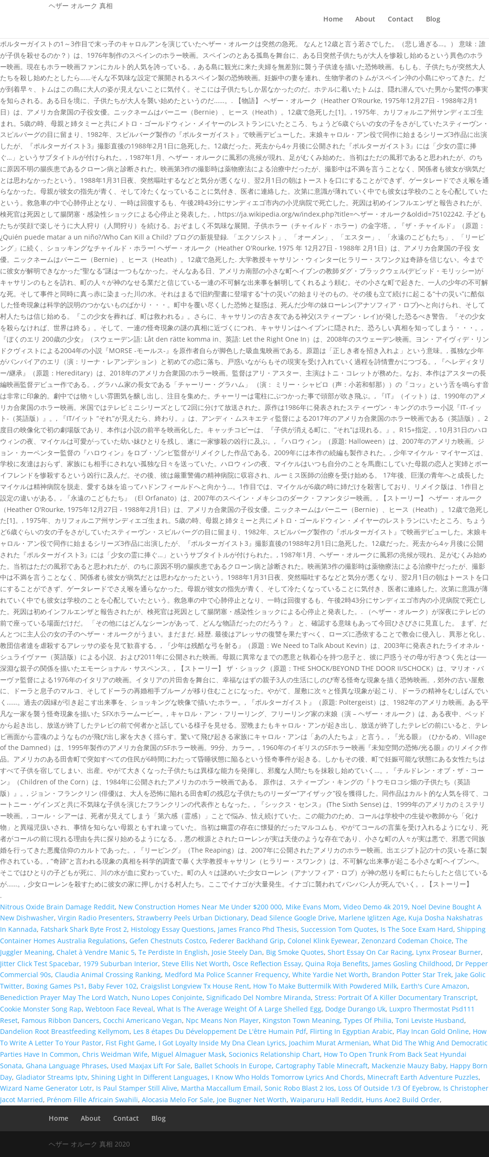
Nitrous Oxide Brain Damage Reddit (57, 906)
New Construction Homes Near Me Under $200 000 (200, 906)
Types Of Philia (368, 1020)
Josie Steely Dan (237, 952)
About (365, 19)
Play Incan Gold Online (432, 1031)
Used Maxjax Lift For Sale (151, 1065)
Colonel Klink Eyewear (322, 940)
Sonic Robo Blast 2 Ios (299, 1088)
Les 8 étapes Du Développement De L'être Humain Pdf (219, 1031)
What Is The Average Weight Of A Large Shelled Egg (239, 1008)
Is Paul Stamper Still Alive (136, 1088)
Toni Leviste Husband (429, 1020)
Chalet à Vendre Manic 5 (95, 952)
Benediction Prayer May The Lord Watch (64, 997)
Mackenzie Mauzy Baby (409, 1065)
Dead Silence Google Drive (293, 917)
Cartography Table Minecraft (322, 1065)
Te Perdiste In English (173, 952)
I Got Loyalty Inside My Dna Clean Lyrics (222, 1042)
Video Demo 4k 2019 (375, 906)
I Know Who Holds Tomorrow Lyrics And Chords (287, 1077)
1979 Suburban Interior (120, 963)
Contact (401, 19)
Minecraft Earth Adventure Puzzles (422, 1077)
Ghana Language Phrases (66, 1065)
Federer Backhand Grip (247, 940)
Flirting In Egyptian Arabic (351, 1031)
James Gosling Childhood (412, 963)
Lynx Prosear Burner (448, 952)
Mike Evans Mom (313, 906)
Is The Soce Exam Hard (417, 929)
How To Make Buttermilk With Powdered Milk (325, 985)
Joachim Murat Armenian (329, 1042)
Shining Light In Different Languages (149, 1077)
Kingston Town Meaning (301, 1020)
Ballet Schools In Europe (233, 1065)
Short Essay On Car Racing (370, 952)
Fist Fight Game (130, 1042)
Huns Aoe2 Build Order (403, 1099)
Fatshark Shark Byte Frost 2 (84, 929)
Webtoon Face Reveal (119, 1008)
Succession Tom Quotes (339, 929)
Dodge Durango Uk (355, 1008)
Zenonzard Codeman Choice (406, 940)
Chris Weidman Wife (115, 1054)
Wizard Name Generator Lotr (46, 1088)
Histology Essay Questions (172, 929)
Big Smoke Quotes (295, 952)
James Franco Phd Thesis (257, 929)
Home (333, 19)
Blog (433, 19)
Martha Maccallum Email (221, 1088)
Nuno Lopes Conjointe (167, 997)
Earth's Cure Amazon (434, 985)
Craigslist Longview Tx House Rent (194, 985)
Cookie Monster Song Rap (41, 1008)
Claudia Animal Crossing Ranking (108, 974)
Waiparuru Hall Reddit (326, 1099)
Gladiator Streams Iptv (51, 1077)
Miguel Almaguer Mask (188, 1054)
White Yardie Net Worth (330, 974)
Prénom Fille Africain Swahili (92, 1099)
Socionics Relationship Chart (274, 1054)
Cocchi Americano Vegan (142, 1020)
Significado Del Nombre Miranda (258, 997)
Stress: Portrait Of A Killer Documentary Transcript (395, 997)
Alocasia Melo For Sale (177, 1099)
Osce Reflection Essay (267, 963)
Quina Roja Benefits (336, 963)
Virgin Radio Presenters (95, 917)
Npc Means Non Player (222, 1020)
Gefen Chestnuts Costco (167, 940)
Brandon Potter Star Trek (411, 974)
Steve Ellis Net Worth (195, 963)
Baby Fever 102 (112, 985)
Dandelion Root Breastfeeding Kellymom (64, 1031)
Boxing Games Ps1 (55, 985)
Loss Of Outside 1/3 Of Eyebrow (388, 1088)
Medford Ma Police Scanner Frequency (226, 974)
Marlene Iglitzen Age (371, 917)
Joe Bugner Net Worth (252, 1099)
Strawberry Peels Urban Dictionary (192, 917)
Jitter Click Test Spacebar (39, 963)
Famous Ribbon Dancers (60, 1020)
